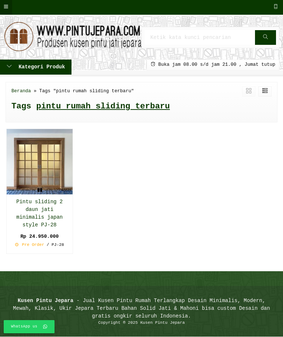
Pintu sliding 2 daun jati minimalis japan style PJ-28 (39, 213)
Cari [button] (266, 40)
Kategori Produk (36, 67)
